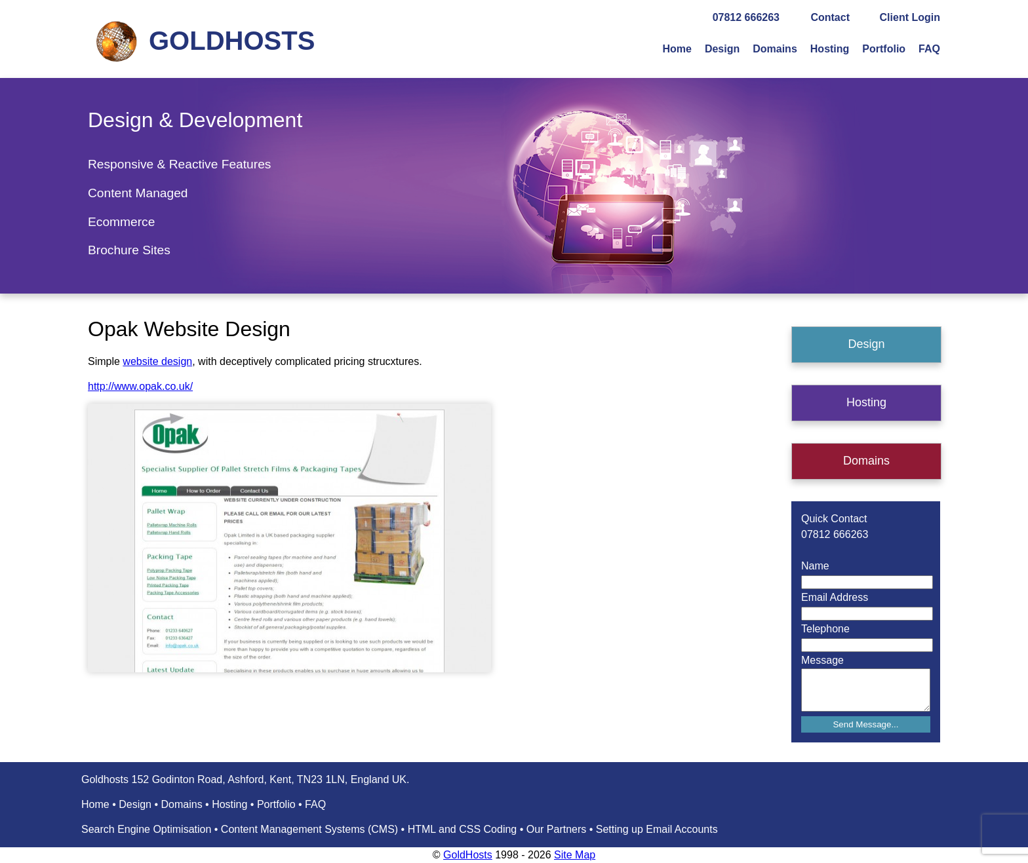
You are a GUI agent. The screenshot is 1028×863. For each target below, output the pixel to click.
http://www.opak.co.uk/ (140, 386)
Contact (830, 17)
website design (157, 361)
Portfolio (883, 48)
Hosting (830, 48)
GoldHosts (467, 854)
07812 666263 (746, 17)
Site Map (574, 854)
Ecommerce (121, 222)
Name (815, 565)
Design (722, 48)
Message (822, 660)
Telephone (825, 628)
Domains (775, 48)
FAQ (929, 48)
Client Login (910, 17)
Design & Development (195, 120)
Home (676, 48)
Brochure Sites (129, 250)
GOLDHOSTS (232, 40)
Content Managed (138, 193)
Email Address (834, 597)
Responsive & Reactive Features (179, 164)
